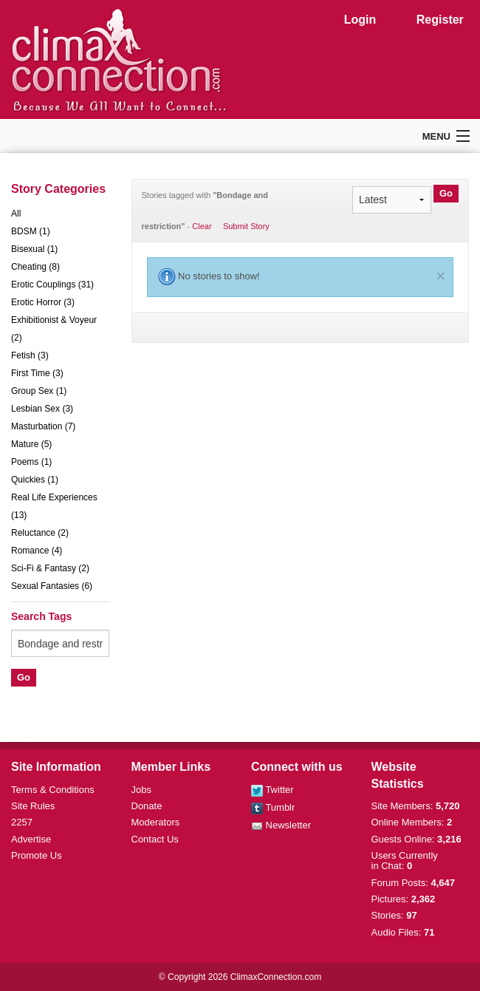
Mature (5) (31, 444)
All (16, 213)
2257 (21, 822)
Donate (146, 805)
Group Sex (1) (38, 391)
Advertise (31, 839)
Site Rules (33, 805)
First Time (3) (37, 373)
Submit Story (246, 226)
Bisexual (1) (34, 249)
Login (360, 19)
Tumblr (273, 807)
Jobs (141, 789)
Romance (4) (36, 550)
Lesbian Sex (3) (42, 408)
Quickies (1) (34, 479)
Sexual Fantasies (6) (51, 586)
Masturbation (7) (43, 426)
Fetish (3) (30, 355)
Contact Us (155, 839)
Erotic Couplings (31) (52, 284)
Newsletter (281, 825)
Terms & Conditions (53, 789)
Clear (201, 226)
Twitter (272, 789)
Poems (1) (31, 462)
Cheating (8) (35, 267)
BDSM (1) (30, 231)
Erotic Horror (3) (43, 302)
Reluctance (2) (40, 533)
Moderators (155, 822)
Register (440, 19)
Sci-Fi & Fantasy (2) (50, 568)
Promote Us (36, 855)
